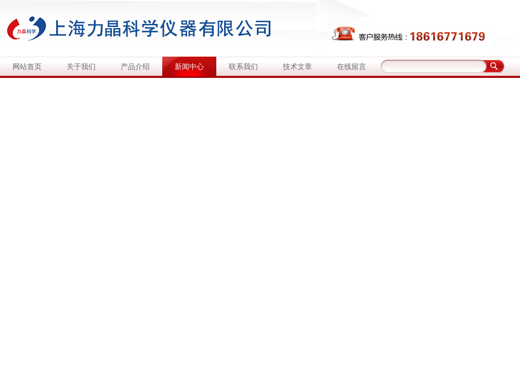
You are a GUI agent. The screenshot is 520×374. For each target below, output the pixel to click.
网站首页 (27, 67)
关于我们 (81, 67)
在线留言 (351, 67)
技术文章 (297, 67)
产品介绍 (135, 67)
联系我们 (243, 67)
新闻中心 (189, 67)
